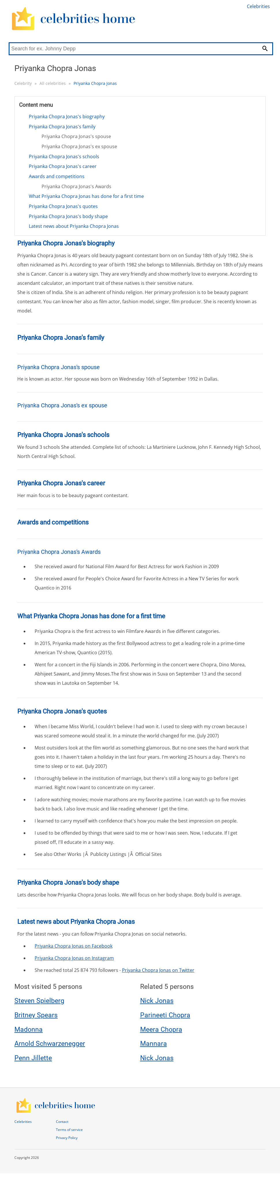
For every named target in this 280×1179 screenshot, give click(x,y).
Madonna (28, 1029)
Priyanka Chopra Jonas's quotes (63, 206)
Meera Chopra (161, 1029)
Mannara (153, 1044)
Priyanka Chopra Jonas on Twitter (158, 970)
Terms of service (69, 1129)
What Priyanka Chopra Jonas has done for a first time (86, 196)
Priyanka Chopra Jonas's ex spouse (79, 146)
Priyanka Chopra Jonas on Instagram (74, 958)
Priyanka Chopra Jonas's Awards (76, 186)
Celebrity (23, 83)
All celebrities (53, 83)
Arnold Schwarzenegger (49, 1044)
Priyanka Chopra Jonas (95, 83)
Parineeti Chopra (165, 1015)
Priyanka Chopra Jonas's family (62, 126)
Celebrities (258, 6)
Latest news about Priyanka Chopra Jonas (74, 226)
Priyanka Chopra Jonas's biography (67, 116)
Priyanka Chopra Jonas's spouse (76, 136)
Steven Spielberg (39, 1001)
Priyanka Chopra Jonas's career (63, 166)
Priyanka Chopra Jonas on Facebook (73, 946)
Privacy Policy (67, 1137)
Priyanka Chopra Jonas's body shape (68, 216)
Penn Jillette (33, 1058)
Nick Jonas (157, 1001)
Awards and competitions (56, 176)
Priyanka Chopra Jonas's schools (64, 156)
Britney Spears (36, 1015)
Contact (62, 1121)
